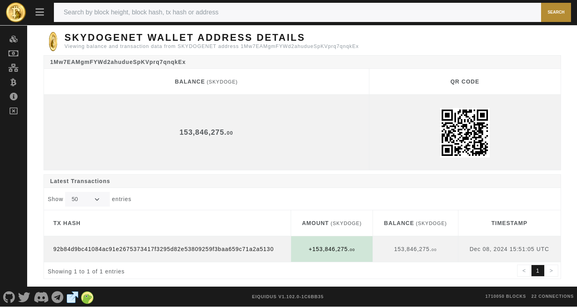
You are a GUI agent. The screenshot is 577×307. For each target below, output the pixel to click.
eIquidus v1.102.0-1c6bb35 (288, 296)
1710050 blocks (506, 296)
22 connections (552, 296)
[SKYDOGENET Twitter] (25, 296)
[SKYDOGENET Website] (72, 296)
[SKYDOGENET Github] (9, 296)
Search (555, 12)
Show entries (90, 199)
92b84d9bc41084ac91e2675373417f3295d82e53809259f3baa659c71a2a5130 (164, 249)
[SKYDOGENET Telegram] (58, 296)
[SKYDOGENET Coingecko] (87, 296)
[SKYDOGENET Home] (16, 12)
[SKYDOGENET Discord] (41, 296)
